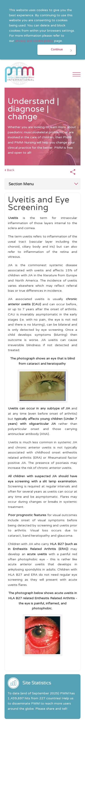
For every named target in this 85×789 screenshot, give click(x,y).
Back (10, 170)
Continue (57, 49)
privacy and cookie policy (34, 41)
